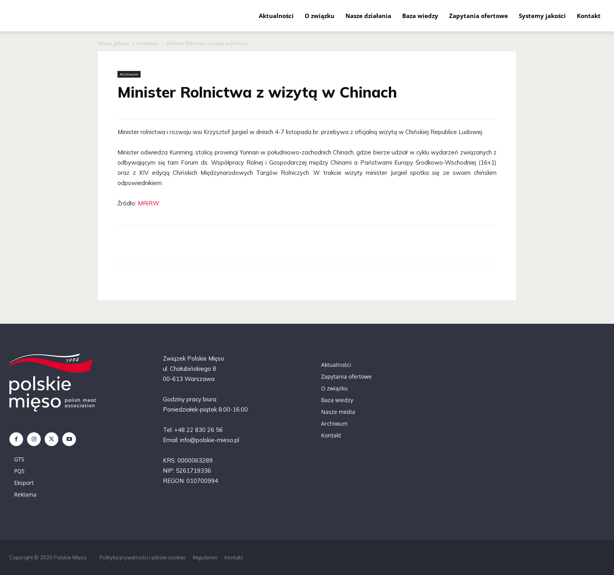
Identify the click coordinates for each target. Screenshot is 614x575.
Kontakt (589, 16)
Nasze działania (368, 16)
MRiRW (148, 203)
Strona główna (113, 43)
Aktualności (276, 16)
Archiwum (148, 43)
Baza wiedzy (420, 16)
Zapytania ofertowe (478, 16)
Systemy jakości (542, 16)
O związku (319, 16)
